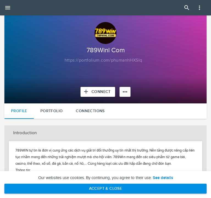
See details (163, 177)
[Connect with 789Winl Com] (97, 92)
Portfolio (51, 111)
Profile (19, 111)
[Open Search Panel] (186, 7)
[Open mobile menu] (7, 7)
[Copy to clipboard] (103, 60)
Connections (90, 111)
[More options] (125, 92)
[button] (105, 133)
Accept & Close (105, 188)
